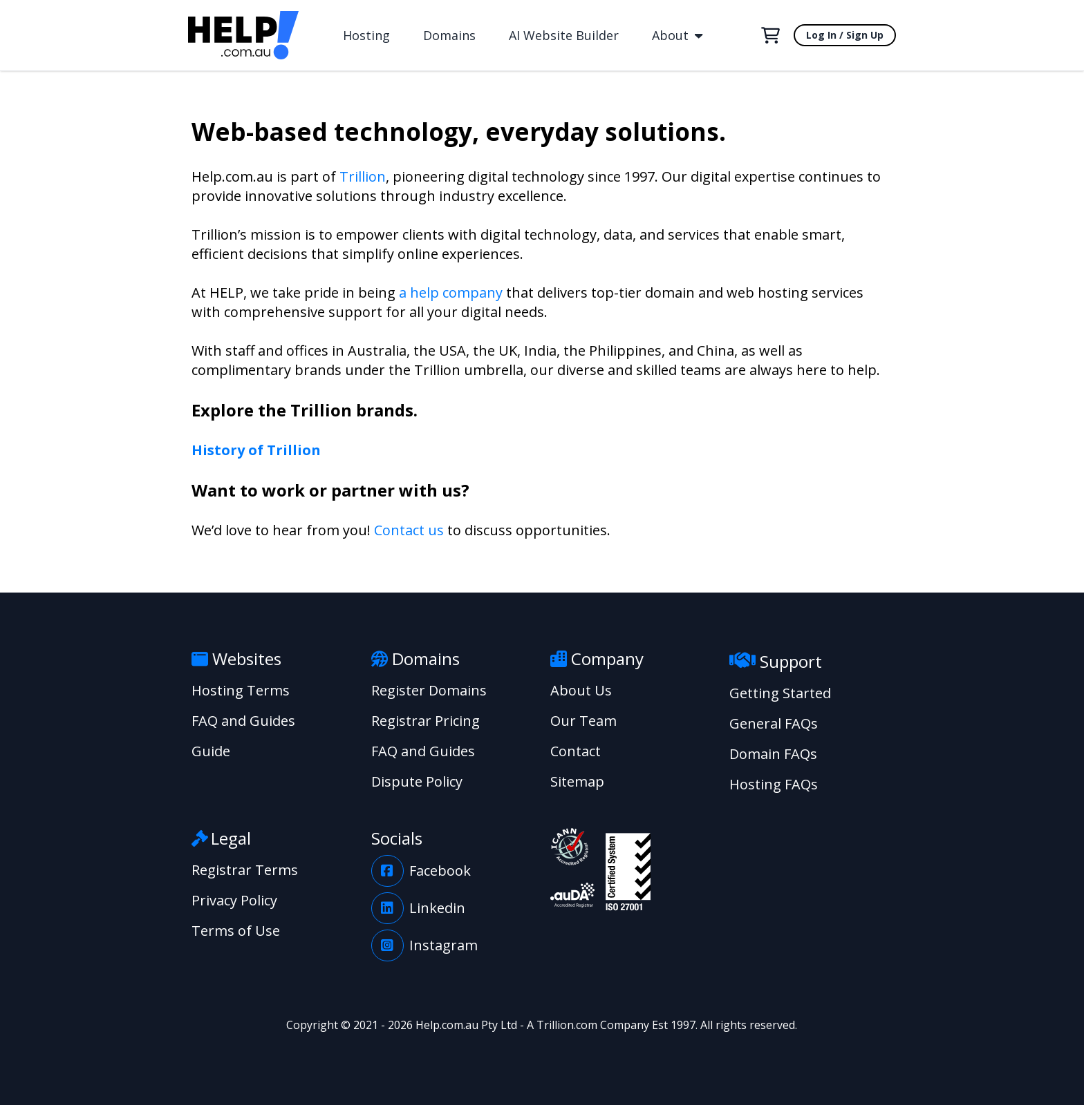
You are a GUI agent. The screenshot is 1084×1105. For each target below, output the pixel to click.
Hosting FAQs (773, 784)
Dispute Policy (416, 781)
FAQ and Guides (243, 720)
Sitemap (577, 781)
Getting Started (780, 693)
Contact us (409, 530)
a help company (451, 292)
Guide (210, 751)
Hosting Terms (240, 690)
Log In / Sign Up (845, 34)
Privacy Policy (234, 900)
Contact (575, 751)
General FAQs (773, 723)
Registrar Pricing (425, 720)
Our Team (583, 720)
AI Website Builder (564, 35)
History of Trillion (256, 450)
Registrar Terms (244, 870)
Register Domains (429, 690)
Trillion (362, 176)
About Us (581, 690)
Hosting (366, 35)
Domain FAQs (773, 753)
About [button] (677, 35)
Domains (449, 35)
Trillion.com (566, 1024)
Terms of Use (235, 930)
